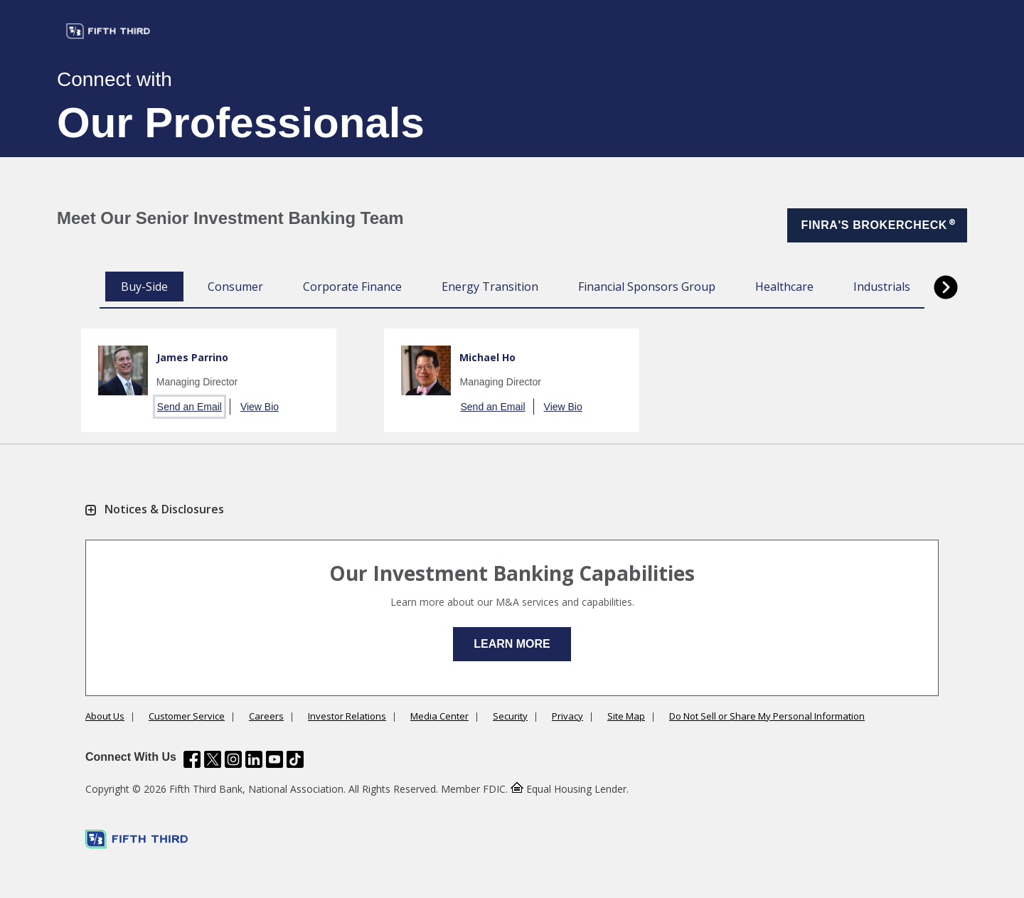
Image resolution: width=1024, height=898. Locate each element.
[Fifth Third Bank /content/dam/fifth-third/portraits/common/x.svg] (212, 761)
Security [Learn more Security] (510, 716)
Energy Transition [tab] (490, 286)
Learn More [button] (512, 644)
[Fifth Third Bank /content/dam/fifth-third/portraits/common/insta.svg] (233, 761)
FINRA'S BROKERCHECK (878, 223)
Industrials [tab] (881, 286)
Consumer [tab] (235, 286)
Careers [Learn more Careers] (266, 716)
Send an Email (189, 406)
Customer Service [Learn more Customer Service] (187, 716)
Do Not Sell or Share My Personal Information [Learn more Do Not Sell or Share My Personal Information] (767, 716)
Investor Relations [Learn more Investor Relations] (347, 716)
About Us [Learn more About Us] (104, 716)
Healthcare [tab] (784, 286)
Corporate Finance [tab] (352, 286)
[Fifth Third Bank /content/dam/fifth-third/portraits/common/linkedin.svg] (253, 761)
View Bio (259, 406)
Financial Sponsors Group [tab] (646, 286)
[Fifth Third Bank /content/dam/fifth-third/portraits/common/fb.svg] (192, 761)
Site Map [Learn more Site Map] (626, 716)
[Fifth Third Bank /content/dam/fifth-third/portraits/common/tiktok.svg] (295, 761)
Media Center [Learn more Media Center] (439, 716)
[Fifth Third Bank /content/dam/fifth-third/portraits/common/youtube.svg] (274, 761)
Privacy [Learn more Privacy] (567, 716)
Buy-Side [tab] (144, 286)
